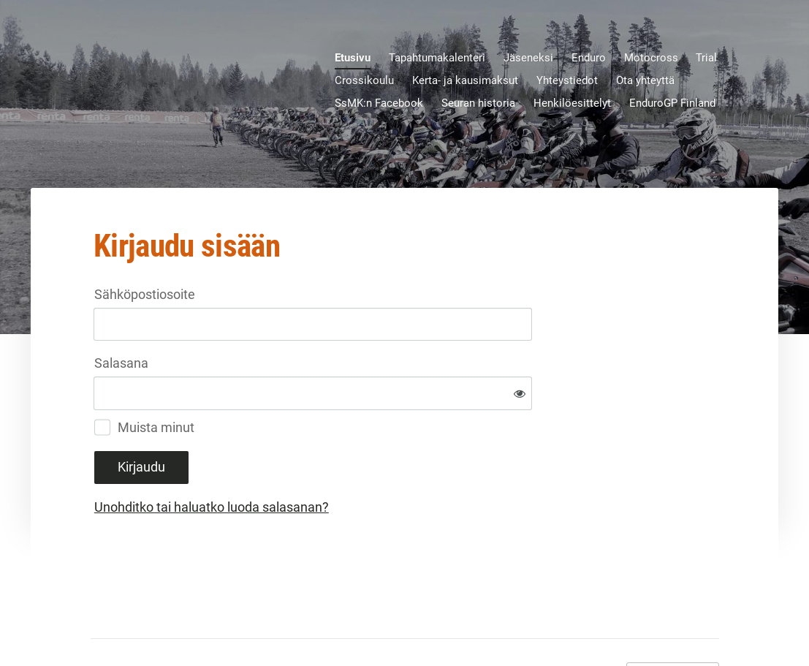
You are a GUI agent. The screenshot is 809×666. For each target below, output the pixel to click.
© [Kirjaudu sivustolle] (96, 623)
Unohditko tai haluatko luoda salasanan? (369, 458)
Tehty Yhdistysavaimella (672, 624)
